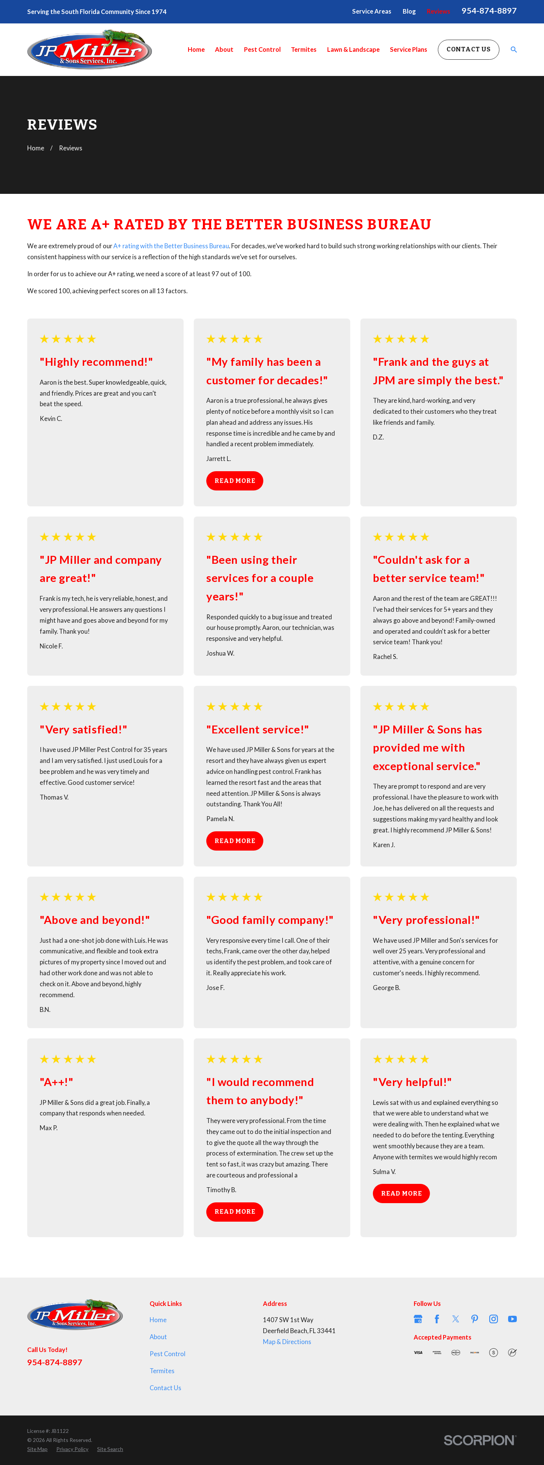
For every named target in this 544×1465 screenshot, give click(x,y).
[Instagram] (493, 1319)
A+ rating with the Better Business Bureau (171, 246)
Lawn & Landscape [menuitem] (353, 49)
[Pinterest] (474, 1319)
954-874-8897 (489, 10)
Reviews (438, 11)
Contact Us (469, 49)
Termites (162, 1371)
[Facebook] (437, 1319)
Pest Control (167, 1354)
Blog (409, 11)
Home (158, 1320)
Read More (235, 480)
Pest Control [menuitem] (262, 49)
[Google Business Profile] (418, 1319)
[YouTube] (512, 1319)
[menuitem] (37, 1449)
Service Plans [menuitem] (408, 49)
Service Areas (371, 11)
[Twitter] (455, 1319)
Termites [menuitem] (304, 49)
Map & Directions (287, 1342)
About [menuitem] (224, 49)
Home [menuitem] (196, 49)
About (158, 1337)
